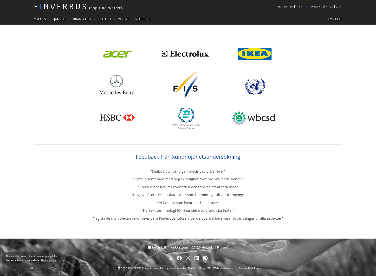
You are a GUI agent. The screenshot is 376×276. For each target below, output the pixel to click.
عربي (338, 6)
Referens (142, 19)
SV (306, 6)
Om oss (40, 19)
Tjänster (59, 19)
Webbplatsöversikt (224, 268)
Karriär (192, 268)
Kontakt (335, 19)
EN (279, 6)
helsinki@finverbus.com (168, 247)
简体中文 (328, 6)
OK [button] (31, 268)
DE (285, 6)
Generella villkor (248, 268)
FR (291, 6)
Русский (315, 6)
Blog (202, 268)
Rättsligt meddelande (173, 268)
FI (301, 6)
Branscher (82, 19)
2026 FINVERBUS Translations (139, 268)
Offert (123, 19)
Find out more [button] (48, 260)
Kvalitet (104, 19)
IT (297, 6)
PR (208, 268)
